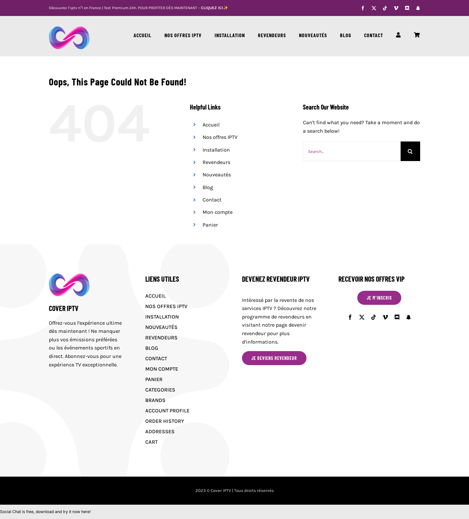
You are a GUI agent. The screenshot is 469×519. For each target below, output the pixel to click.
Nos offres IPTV (220, 137)
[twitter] (374, 8)
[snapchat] (418, 8)
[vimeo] (396, 8)
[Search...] (352, 151)
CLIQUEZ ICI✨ (214, 8)
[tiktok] (385, 8)
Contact (212, 200)
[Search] (410, 151)
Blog (208, 187)
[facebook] (363, 8)
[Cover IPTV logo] (69, 29)
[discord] (407, 8)
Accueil (211, 125)
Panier (210, 225)
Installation (216, 150)
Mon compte (218, 212)
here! (86, 511)
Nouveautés (217, 174)
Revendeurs (216, 162)
